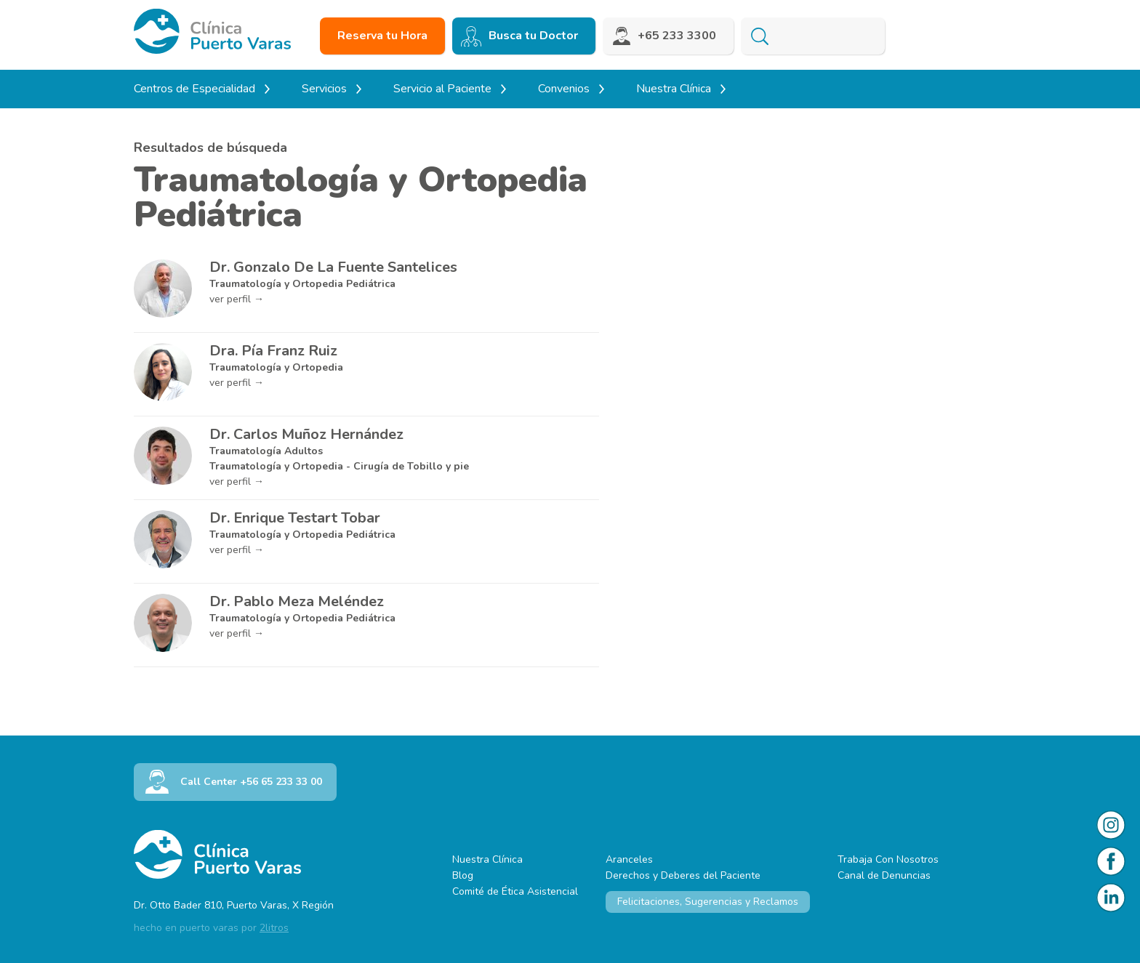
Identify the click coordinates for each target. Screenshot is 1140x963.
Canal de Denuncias (884, 875)
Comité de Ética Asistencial (515, 891)
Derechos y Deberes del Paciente (683, 875)
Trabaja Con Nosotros (888, 859)
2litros (274, 928)
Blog (462, 875)
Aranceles (629, 859)
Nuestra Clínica (487, 859)
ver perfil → (236, 299)
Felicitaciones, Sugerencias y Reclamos (707, 901)
